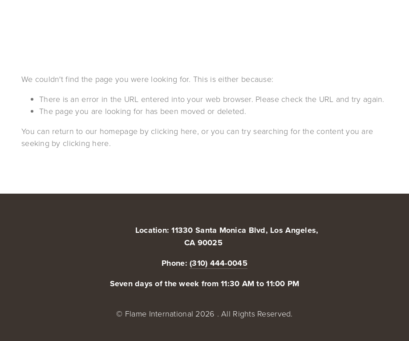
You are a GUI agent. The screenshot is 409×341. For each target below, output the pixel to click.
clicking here (174, 131)
